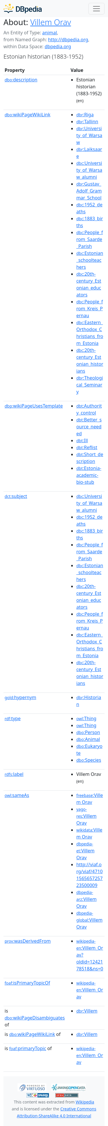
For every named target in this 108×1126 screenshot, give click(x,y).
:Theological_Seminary (89, 385)
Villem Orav (50, 21)
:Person (88, 732)
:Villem (86, 1011)
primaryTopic (27, 1048)
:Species (88, 760)
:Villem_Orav (89, 990)
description (21, 79)
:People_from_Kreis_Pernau (89, 308)
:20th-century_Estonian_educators (88, 284)
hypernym (20, 697)
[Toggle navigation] (96, 8)
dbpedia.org (58, 46)
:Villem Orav (89, 798)
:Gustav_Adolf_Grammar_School (89, 191)
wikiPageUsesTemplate (34, 406)
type (13, 718)
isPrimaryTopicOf (27, 983)
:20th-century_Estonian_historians (89, 360)
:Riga (85, 114)
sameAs (17, 795)
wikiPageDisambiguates (35, 1018)
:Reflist (86, 447)
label (14, 774)
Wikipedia (85, 1102)
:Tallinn (87, 121)
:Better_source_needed (89, 427)
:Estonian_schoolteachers (89, 260)
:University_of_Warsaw (89, 135)
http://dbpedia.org (68, 39)
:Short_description (89, 457)
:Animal (88, 739)
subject (16, 496)
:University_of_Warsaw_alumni (89, 170)
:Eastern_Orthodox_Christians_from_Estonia (89, 332)
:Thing (86, 718)
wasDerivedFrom (28, 941)
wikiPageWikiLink (27, 114)
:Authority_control (89, 409)
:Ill (82, 440)
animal (49, 32)
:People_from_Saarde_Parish (89, 239)
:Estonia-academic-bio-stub (88, 475)
